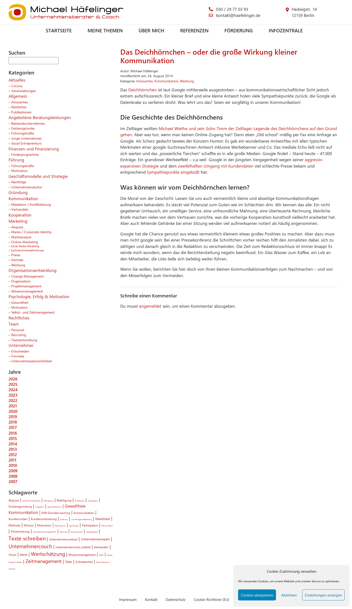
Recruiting (18, 334)
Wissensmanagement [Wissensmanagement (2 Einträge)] (82, 555)
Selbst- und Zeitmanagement (33, 312)
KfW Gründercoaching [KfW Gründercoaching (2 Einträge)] (56, 513)
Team (14, 324)
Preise (15, 255)
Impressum (128, 599)
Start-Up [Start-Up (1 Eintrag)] (63, 531)
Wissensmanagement (27, 291)
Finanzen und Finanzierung (34, 148)
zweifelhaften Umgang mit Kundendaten (215, 166)
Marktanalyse (21, 237)
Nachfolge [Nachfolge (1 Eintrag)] (73, 525)
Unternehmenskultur (26, 187)
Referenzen (194, 30)
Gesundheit (19, 302)
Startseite (59, 30)
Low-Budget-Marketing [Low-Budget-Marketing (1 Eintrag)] (81, 519)
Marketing (18, 221)
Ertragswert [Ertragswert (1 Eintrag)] (93, 500)
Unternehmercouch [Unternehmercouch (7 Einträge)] (30, 546)
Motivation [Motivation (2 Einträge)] (44, 525)
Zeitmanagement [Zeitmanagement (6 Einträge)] (43, 561)
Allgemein (18, 96)
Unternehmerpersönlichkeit (31, 361)
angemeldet (150, 306)
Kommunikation (23, 198)
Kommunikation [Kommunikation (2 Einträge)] (84, 513)
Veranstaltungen (23, 90)
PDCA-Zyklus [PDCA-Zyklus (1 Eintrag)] (107, 525)
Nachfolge (18, 182)
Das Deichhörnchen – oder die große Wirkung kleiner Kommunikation (208, 56)
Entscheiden (20, 351)
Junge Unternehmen (26, 138)
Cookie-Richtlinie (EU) (211, 599)
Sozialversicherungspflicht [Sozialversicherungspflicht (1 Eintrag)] (44, 531)
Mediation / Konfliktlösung (31, 204)
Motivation (19, 170)
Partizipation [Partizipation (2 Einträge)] (90, 525)
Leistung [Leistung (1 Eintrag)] (64, 519)
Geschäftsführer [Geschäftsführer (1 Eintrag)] (54, 506)
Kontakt (151, 599)
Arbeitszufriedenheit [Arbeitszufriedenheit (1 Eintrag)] (31, 500)
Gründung (18, 192)
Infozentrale (286, 30)
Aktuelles (17, 80)
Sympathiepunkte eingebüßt (174, 172)
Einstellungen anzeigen (323, 595)
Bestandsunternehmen (28, 123)
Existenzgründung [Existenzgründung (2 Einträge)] (20, 506)
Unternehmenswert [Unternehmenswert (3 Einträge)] (95, 538)
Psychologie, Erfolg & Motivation (39, 296)
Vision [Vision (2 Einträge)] (12, 555)
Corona (16, 86)
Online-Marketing (24, 242)
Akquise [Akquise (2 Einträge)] (14, 500)
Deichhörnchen (143, 89)
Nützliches (18, 107)
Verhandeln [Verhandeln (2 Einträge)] (101, 547)
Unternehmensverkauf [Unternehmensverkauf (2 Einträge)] (63, 539)
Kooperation (20, 215)
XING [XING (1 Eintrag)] (101, 555)
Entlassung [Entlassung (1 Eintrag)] (79, 500)
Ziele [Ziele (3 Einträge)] (68, 561)
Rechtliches (19, 317)
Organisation (21, 281)
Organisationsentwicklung (32, 270)
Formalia (17, 356)
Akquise (17, 227)
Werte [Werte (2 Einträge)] (23, 555)
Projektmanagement (26, 286)
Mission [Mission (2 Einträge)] (29, 525)
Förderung (238, 30)
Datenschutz (176, 599)
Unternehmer (21, 345)
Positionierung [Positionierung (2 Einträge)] (20, 531)
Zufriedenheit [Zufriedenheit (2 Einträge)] (84, 562)
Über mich (151, 30)
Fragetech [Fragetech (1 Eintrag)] (39, 506)
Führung (16, 159)
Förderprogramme (25, 154)
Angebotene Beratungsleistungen (40, 117)
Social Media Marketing (25, 246)
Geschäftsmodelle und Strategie (38, 176)
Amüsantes (19, 102)
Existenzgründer (23, 128)
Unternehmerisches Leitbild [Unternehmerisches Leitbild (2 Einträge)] (72, 547)
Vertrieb (17, 259)
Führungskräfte (22, 133)
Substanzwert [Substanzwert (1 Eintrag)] (77, 531)
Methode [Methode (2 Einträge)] (14, 525)
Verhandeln (19, 209)
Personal (17, 330)
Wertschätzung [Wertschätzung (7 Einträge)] (48, 553)
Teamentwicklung (24, 340)
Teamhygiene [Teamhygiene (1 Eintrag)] (92, 531)
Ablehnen (289, 595)
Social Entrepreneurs (26, 143)
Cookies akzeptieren (257, 595)
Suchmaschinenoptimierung (27, 250)
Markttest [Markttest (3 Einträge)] (102, 518)
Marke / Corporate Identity (31, 232)
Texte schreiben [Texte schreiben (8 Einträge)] (27, 538)
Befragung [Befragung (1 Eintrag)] (48, 500)
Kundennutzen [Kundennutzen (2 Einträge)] (18, 519)
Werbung (18, 265)
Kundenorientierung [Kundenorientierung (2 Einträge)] (44, 519)
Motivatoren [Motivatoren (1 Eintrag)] (60, 525)
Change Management (27, 276)
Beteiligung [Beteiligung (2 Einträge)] (64, 500)
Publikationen (21, 112)
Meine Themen (105, 30)
